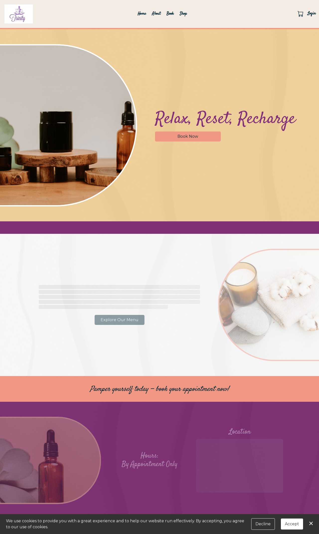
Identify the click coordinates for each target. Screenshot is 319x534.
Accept (292, 524)
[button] (301, 13)
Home (142, 14)
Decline (263, 524)
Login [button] (312, 13)
